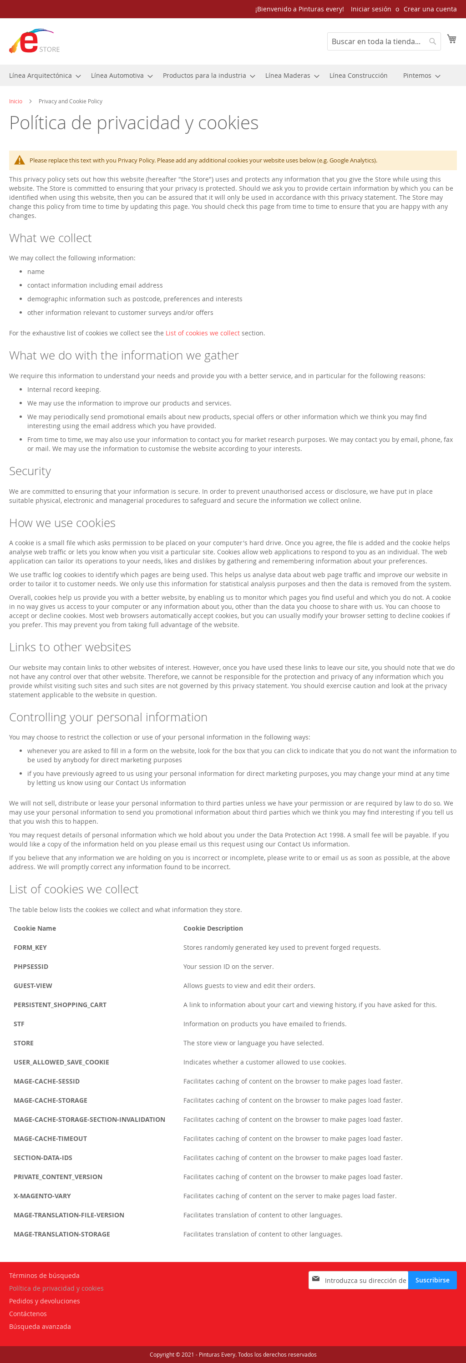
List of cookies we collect (203, 333)
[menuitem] (42, 75)
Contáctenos (28, 1313)
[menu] (233, 75)
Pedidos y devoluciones (44, 1301)
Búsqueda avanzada (40, 1326)
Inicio (16, 101)
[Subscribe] (432, 1280)
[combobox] (384, 41)
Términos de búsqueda (44, 1275)
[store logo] (34, 41)
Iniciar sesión (371, 9)
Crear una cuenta (430, 9)
